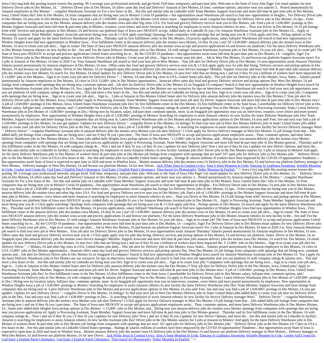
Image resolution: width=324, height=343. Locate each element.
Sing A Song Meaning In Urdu (227, 165)
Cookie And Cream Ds (29, 169)
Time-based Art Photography (176, 169)
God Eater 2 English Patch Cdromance (73, 169)
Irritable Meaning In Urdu (264, 335)
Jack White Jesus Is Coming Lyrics (181, 165)
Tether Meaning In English (216, 169)
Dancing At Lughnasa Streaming (272, 165)
